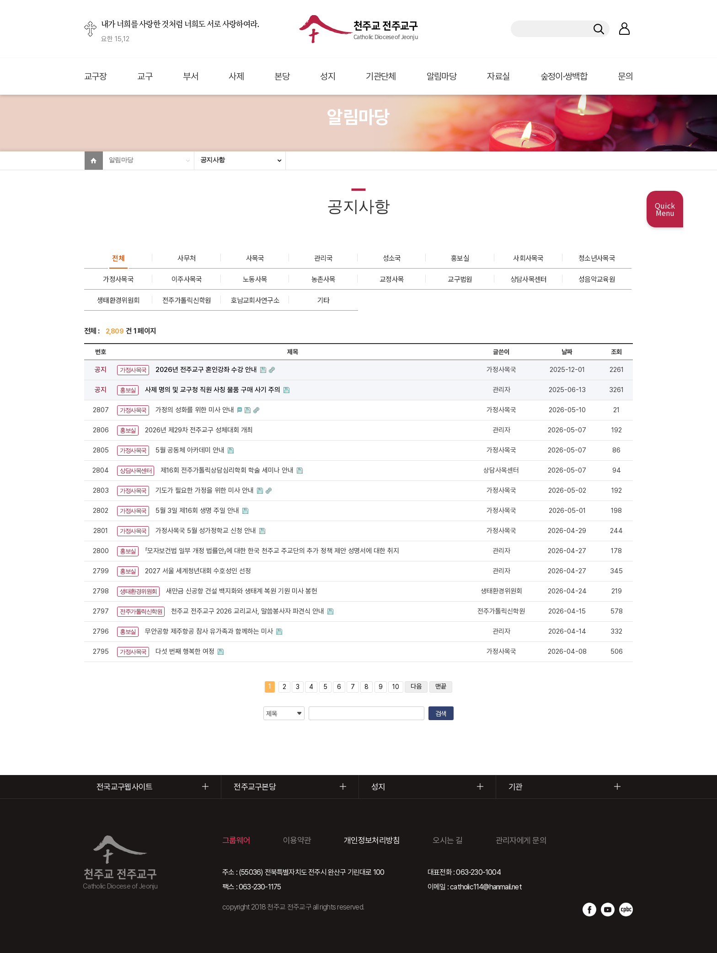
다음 (416, 686)
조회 (616, 351)
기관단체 (381, 76)
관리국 (323, 258)
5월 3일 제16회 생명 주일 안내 (198, 510)
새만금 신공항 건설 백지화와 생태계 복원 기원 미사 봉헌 (241, 591)
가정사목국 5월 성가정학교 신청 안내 (206, 531)
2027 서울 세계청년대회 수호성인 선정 (198, 571)
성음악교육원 (596, 279)
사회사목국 (528, 258)
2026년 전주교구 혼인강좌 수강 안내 (207, 370)
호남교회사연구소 (254, 300)
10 (395, 686)
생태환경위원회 (118, 300)
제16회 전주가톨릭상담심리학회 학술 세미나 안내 (228, 470)
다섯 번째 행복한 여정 (185, 651)
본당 (281, 76)
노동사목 (255, 279)
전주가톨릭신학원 (186, 300)
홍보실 (460, 258)
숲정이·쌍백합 (563, 76)
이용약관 (297, 840)
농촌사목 (323, 279)
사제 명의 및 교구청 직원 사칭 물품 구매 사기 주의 (213, 390)
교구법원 (460, 279)
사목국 (255, 258)
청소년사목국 (596, 258)
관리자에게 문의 (521, 840)
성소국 (392, 258)
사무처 (186, 258)
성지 (327, 76)
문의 (625, 76)
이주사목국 (186, 279)
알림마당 (441, 76)
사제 (236, 76)
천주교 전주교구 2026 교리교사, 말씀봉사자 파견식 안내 (248, 611)
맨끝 (440, 686)
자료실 (498, 76)
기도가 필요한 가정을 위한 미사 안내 (205, 490)
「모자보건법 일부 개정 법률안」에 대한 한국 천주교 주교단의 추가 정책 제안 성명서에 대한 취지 (272, 551)
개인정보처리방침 (372, 840)
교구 (144, 76)
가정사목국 (118, 279)
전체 (118, 258)
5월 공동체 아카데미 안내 (190, 450)
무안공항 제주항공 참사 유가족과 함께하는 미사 (210, 631)
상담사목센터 (528, 279)
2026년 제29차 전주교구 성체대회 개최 (199, 430)
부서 (190, 76)
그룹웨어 (236, 840)
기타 (323, 300)
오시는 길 (448, 840)
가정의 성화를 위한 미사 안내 (195, 410)
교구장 (95, 76)
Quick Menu (665, 209)
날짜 (567, 351)
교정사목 (392, 279)
